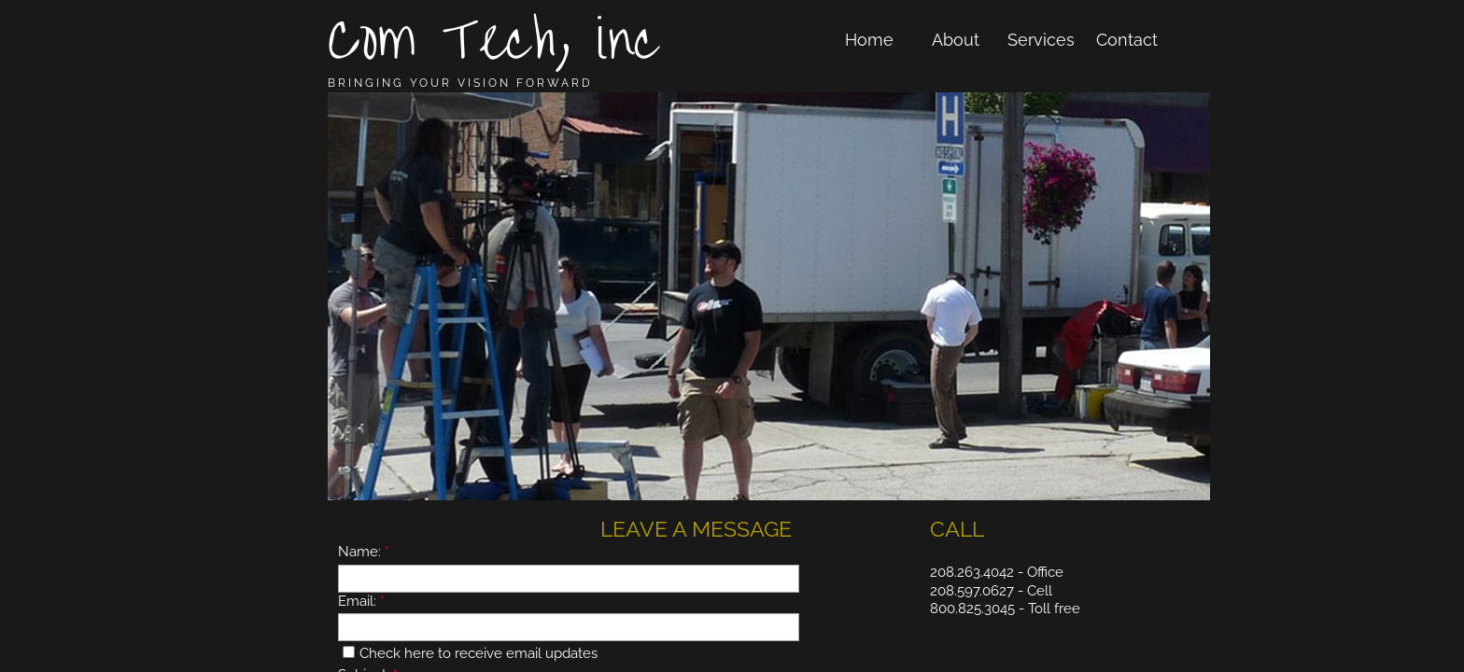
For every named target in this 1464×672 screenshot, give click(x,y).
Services (1041, 39)
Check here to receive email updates (470, 653)
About (955, 39)
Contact (1127, 39)
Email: (361, 601)
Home (869, 39)
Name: (363, 551)
